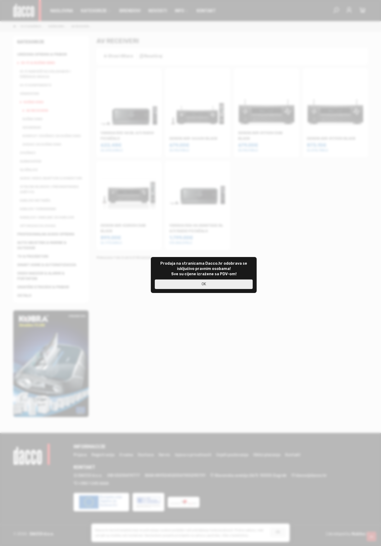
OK (204, 284)
